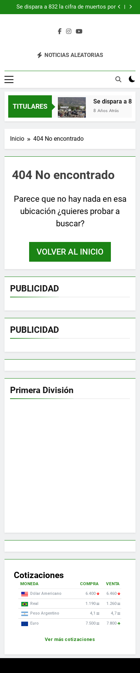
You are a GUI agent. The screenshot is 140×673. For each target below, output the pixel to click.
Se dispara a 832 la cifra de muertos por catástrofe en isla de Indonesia (66, 7)
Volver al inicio (70, 251)
